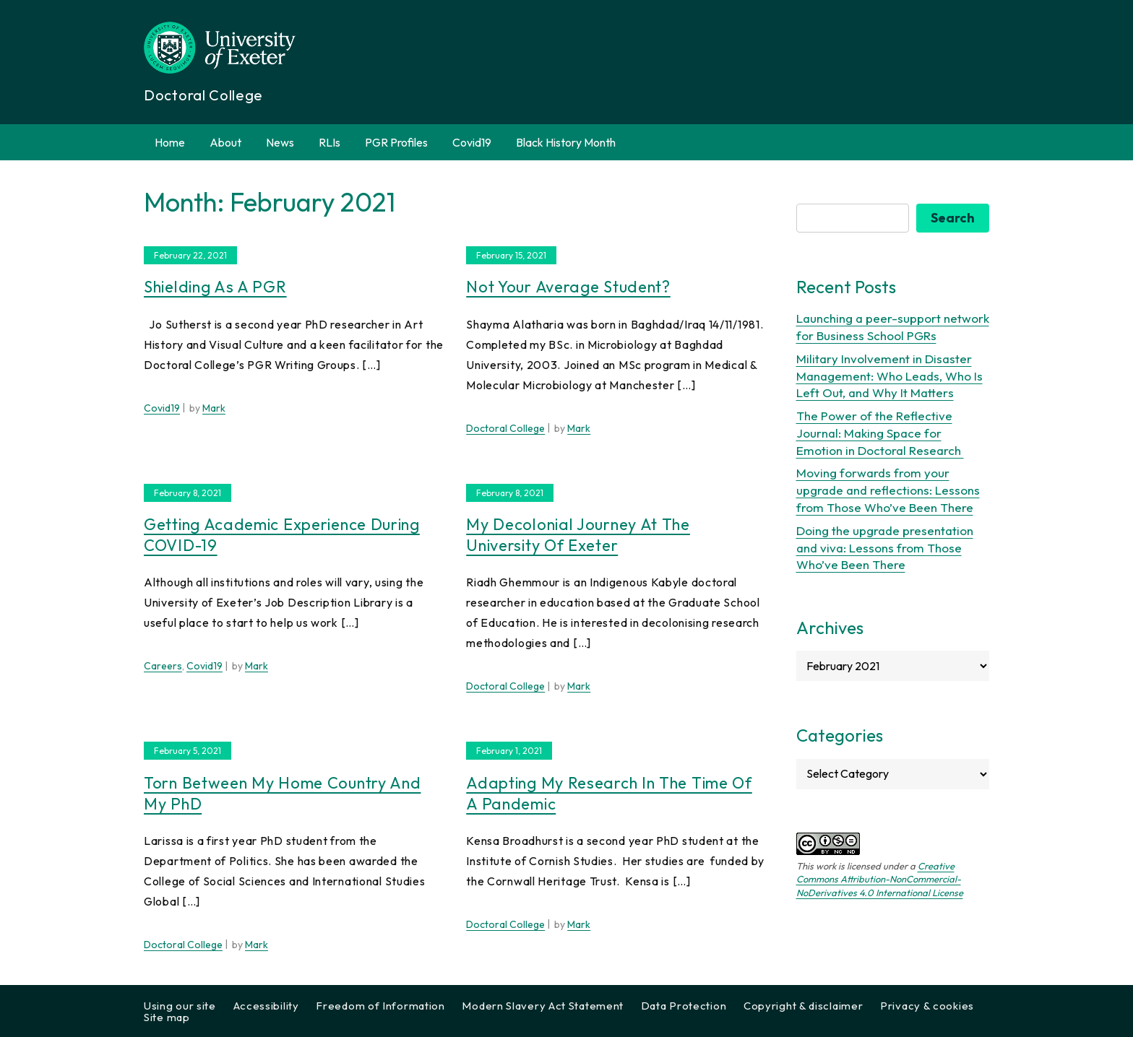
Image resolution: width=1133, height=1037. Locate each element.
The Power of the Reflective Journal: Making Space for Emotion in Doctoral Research (880, 433)
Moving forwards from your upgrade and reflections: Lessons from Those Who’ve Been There (888, 490)
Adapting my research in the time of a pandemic (609, 793)
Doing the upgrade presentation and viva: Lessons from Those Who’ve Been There (884, 548)
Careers (163, 665)
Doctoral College (505, 428)
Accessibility (266, 1005)
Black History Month (566, 142)
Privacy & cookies (927, 1005)
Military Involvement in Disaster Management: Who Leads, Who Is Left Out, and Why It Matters (889, 376)
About (225, 142)
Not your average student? (568, 287)
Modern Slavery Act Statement (543, 1005)
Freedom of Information (380, 1005)
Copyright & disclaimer (803, 1005)
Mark (213, 408)
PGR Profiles (396, 142)
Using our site (180, 1005)
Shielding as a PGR (215, 287)
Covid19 (471, 142)
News (280, 142)
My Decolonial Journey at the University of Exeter (578, 534)
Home (170, 142)
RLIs (329, 142)
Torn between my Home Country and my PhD (282, 793)
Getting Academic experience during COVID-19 (282, 534)
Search (953, 217)
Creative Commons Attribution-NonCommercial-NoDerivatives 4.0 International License (879, 879)
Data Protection (684, 1005)
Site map (167, 1017)
